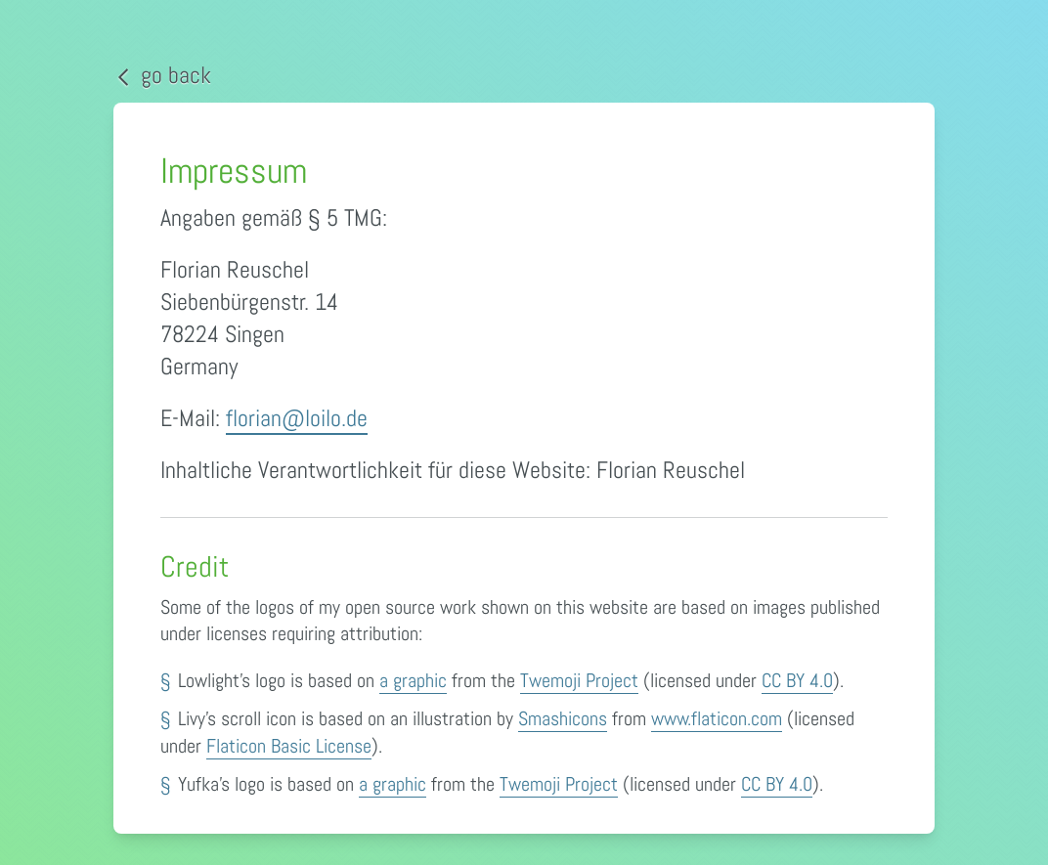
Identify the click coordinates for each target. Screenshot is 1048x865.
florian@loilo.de (297, 418)
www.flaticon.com (716, 718)
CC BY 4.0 (797, 680)
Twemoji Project (579, 680)
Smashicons (562, 718)
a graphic (413, 680)
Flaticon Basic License (288, 745)
